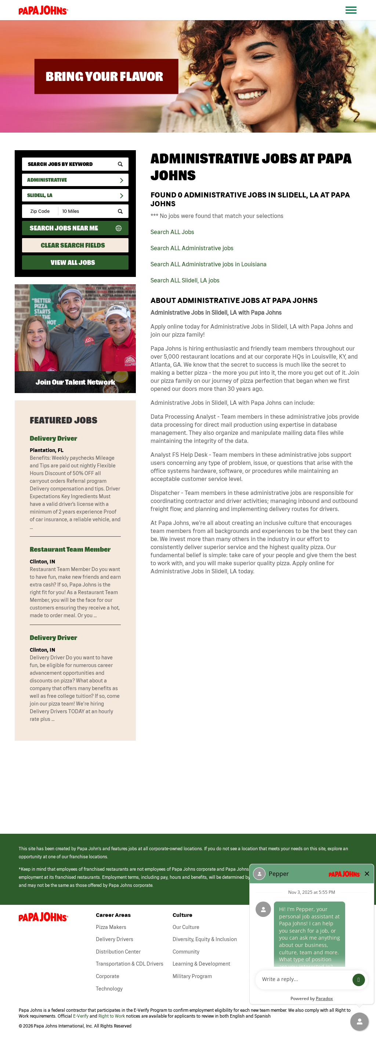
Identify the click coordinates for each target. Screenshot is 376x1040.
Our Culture (186, 927)
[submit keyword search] (120, 164)
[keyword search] (75, 164)
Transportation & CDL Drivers (129, 964)
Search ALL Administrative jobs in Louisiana (209, 264)
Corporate (107, 976)
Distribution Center (118, 952)
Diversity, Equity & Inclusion (205, 939)
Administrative (47, 180)
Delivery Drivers (114, 939)
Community (186, 952)
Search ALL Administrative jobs (192, 248)
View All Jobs (73, 262)
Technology (109, 989)
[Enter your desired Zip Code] (40, 211)
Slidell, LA (40, 195)
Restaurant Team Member (70, 549)
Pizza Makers (111, 927)
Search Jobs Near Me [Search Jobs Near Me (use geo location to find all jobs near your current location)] (64, 228)
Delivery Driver (53, 438)
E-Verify (80, 1016)
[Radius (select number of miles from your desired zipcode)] (84, 211)
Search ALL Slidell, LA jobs (185, 280)
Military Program (192, 976)
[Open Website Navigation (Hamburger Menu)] (354, 19)
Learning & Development (201, 964)
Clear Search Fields (73, 245)
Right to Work (111, 1016)
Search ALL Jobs (172, 232)
